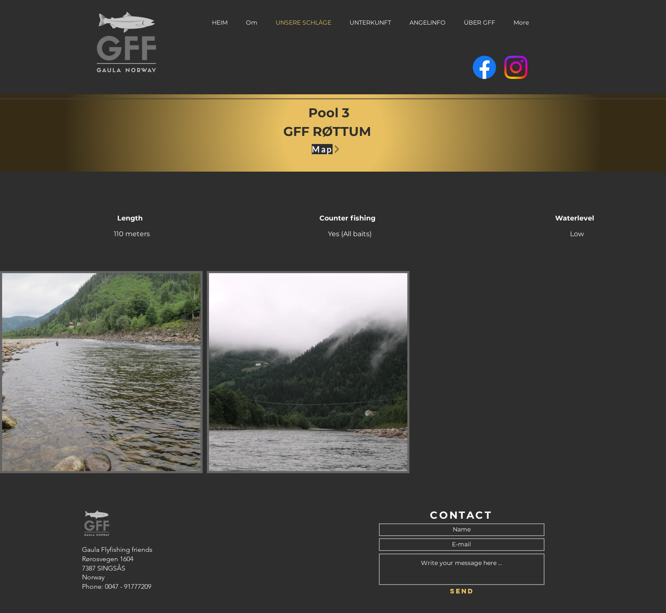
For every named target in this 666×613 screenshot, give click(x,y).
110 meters (132, 234)
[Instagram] (515, 67)
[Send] (462, 591)
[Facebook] (484, 67)
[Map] (329, 149)
